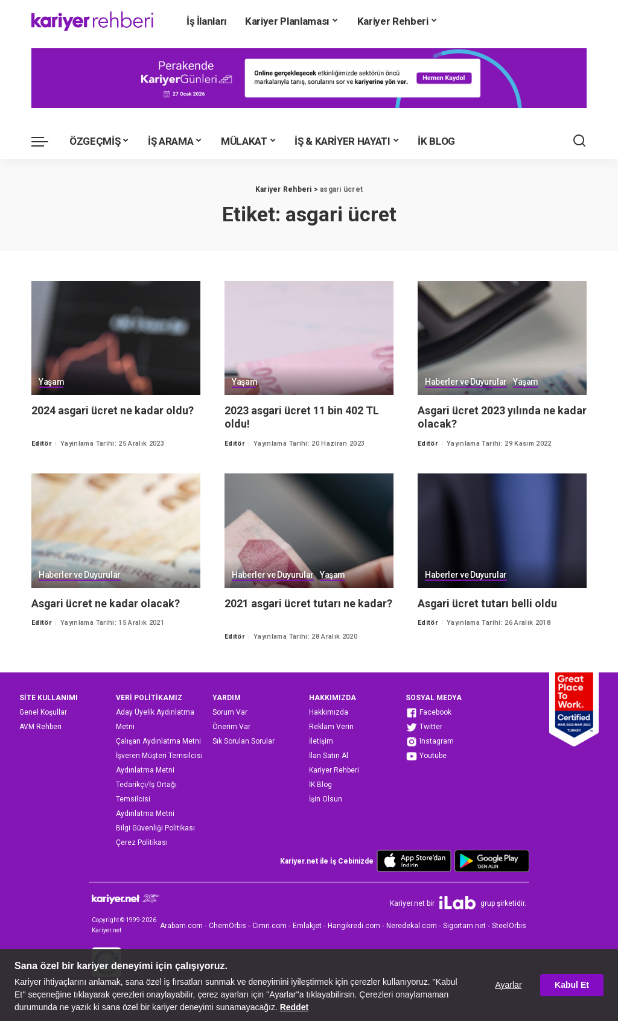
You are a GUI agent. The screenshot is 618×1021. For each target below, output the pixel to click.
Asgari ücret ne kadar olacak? (105, 603)
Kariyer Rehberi (334, 770)
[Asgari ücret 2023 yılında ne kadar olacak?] (502, 338)
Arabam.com (181, 925)
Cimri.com (269, 925)
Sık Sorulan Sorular (243, 741)
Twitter (424, 727)
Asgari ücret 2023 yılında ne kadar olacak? (487, 417)
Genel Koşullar (43, 712)
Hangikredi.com (354, 925)
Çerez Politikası (142, 842)
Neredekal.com (411, 925)
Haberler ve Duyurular (466, 382)
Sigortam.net (464, 925)
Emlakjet (307, 925)
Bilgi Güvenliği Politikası (155, 828)
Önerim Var (231, 726)
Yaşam (51, 382)
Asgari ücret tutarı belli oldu (488, 603)
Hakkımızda (328, 712)
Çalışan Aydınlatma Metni (158, 741)
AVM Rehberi (40, 726)
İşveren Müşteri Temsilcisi (159, 755)
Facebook (428, 713)
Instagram (430, 742)
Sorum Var (229, 712)
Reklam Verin (331, 726)
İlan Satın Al (328, 755)
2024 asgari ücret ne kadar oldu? (112, 410)
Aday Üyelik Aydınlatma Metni (155, 719)
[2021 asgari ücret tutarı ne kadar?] (309, 530)
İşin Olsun (325, 799)
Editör (41, 443)
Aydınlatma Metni (145, 770)
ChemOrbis (227, 925)
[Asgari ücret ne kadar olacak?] (115, 530)
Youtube (426, 756)
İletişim (321, 741)
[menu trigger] (45, 141)
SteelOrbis (509, 925)
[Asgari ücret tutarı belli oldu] (502, 530)
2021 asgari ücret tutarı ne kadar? (309, 603)
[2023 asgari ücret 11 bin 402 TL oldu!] (309, 338)
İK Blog (320, 784)
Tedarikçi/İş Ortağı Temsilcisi (146, 791)
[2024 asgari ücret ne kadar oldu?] (115, 338)
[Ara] (579, 141)
